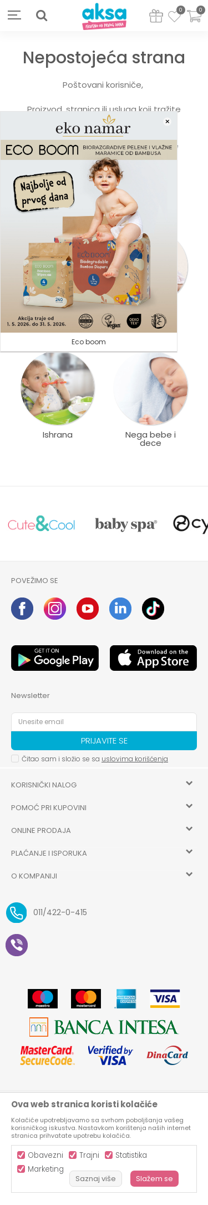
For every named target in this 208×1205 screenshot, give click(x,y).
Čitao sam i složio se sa (95, 759)
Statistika (131, 1155)
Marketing (46, 1169)
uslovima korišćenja (135, 759)
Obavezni (45, 1155)
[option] (41, 523)
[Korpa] (194, 23)
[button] (42, 15)
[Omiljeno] (174, 18)
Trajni (89, 1155)
